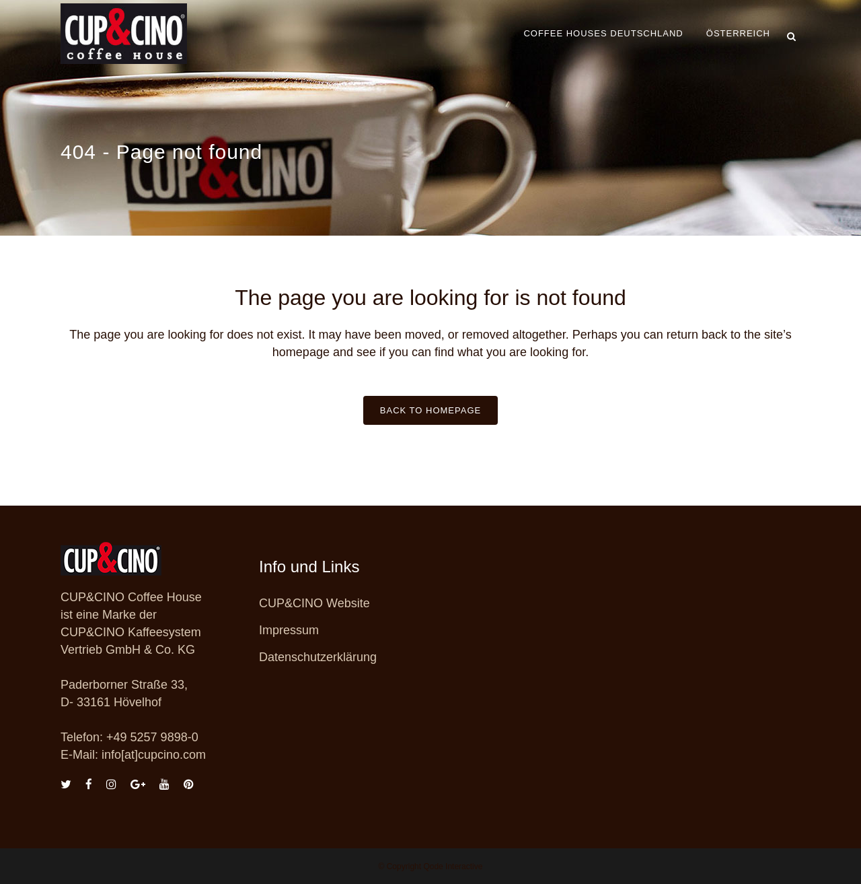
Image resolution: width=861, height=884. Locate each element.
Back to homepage (430, 410)
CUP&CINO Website (314, 603)
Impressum (289, 630)
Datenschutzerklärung (318, 657)
